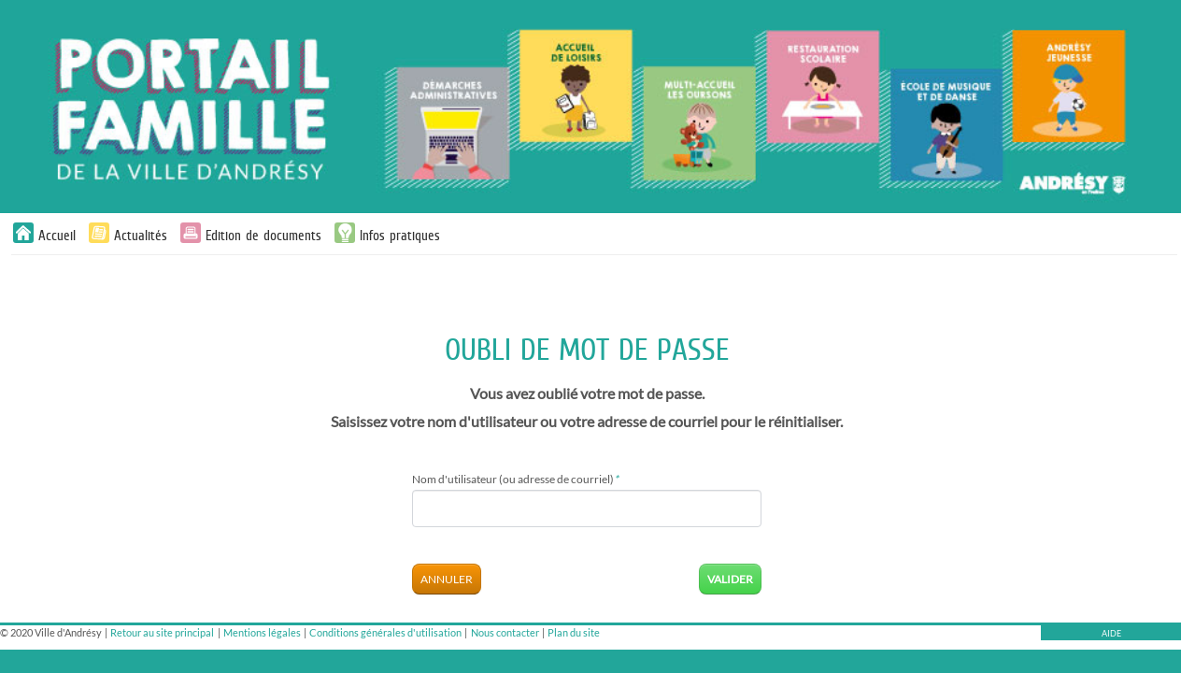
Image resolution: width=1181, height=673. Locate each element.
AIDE (1111, 633)
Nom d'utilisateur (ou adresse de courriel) (515, 479)
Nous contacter (505, 632)
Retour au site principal (162, 632)
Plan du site (574, 632)
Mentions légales (262, 632)
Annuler (446, 579)
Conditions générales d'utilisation (385, 632)
